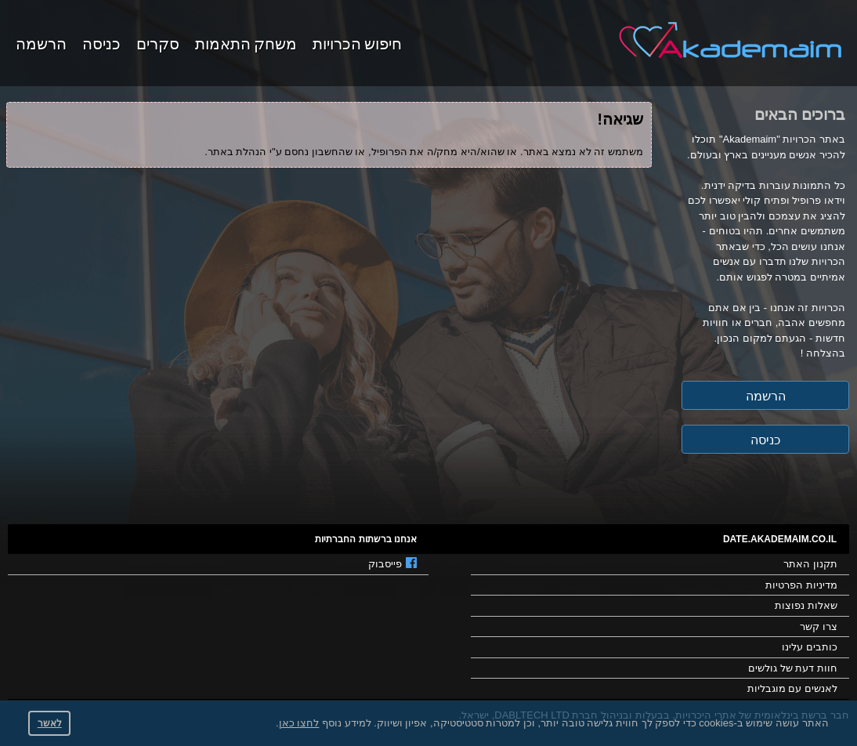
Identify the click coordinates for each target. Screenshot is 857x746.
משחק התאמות (246, 42)
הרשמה (41, 42)
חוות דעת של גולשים (792, 668)
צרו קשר (818, 626)
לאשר (50, 723)
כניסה (101, 42)
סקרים (157, 42)
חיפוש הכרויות (357, 42)
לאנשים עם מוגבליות (792, 688)
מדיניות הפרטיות (801, 585)
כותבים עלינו (809, 647)
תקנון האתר (810, 564)
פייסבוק (392, 563)
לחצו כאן (299, 723)
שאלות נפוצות (806, 605)
